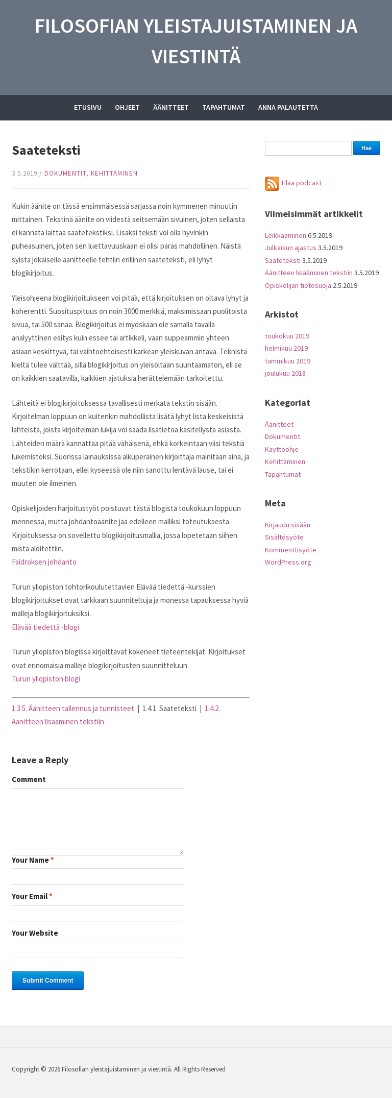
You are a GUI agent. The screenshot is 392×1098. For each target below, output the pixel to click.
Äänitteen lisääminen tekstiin (309, 272)
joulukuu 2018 (285, 373)
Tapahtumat (223, 107)
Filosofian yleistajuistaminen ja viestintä (196, 41)
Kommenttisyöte (290, 549)
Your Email (32, 896)
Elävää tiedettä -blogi (45, 627)
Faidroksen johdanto (44, 562)
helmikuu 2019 (286, 348)
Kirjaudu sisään (287, 524)
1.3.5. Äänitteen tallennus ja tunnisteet (73, 708)
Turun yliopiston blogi (46, 679)
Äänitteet (171, 107)
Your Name (33, 860)
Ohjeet (127, 107)
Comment (29, 779)
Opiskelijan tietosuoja (298, 285)
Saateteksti (283, 260)
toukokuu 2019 (287, 335)
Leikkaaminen (285, 235)
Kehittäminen (114, 173)
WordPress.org (288, 562)
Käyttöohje (282, 449)
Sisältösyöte (284, 537)
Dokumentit (65, 173)
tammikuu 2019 (287, 360)
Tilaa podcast (293, 182)
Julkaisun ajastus (290, 247)
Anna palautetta (288, 107)
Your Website (35, 933)
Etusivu (88, 107)
